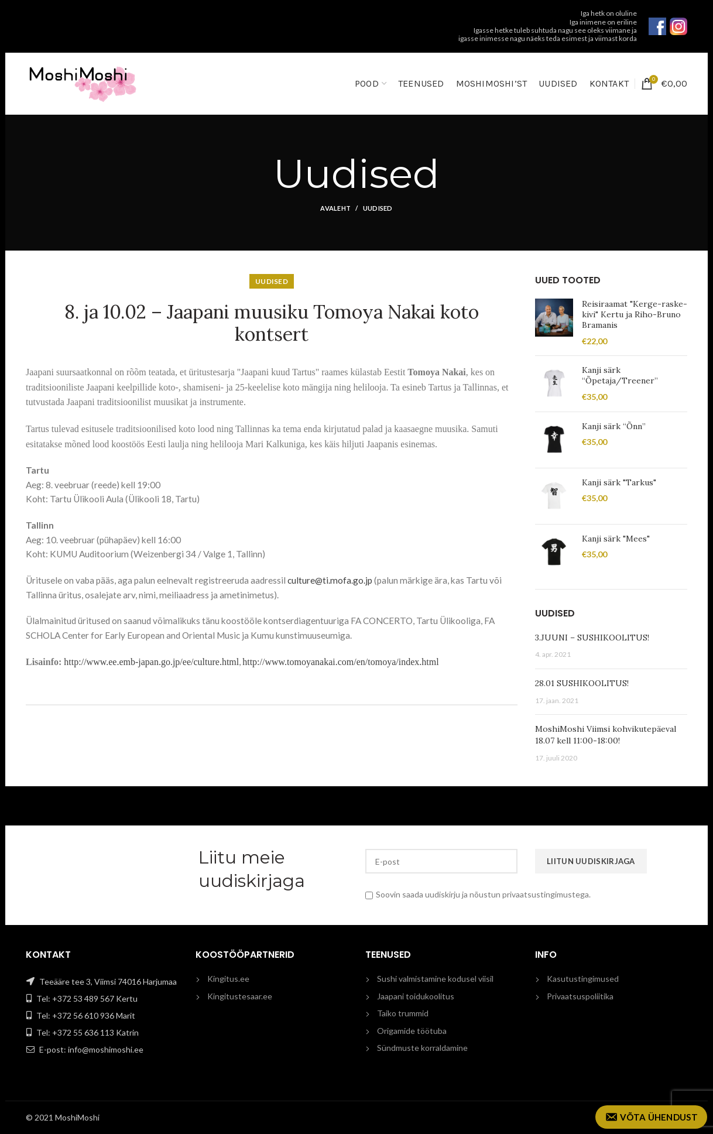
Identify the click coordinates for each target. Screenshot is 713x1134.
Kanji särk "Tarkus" (619, 482)
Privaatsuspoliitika (580, 996)
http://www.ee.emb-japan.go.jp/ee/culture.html (151, 662)
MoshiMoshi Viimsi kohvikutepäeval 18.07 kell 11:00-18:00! (605, 735)
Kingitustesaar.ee (239, 996)
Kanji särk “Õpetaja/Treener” (620, 375)
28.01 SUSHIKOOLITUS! (582, 683)
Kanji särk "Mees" (616, 538)
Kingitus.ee (228, 979)
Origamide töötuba (412, 1031)
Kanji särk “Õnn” (614, 426)
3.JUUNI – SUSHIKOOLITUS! (592, 637)
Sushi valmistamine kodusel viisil (435, 979)
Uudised (378, 208)
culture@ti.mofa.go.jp (329, 580)
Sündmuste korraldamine (422, 1048)
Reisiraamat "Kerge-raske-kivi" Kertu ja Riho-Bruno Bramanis (634, 314)
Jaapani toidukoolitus (415, 996)
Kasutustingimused (583, 979)
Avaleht (335, 208)
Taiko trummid (403, 1013)
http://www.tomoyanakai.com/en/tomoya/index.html (340, 662)
